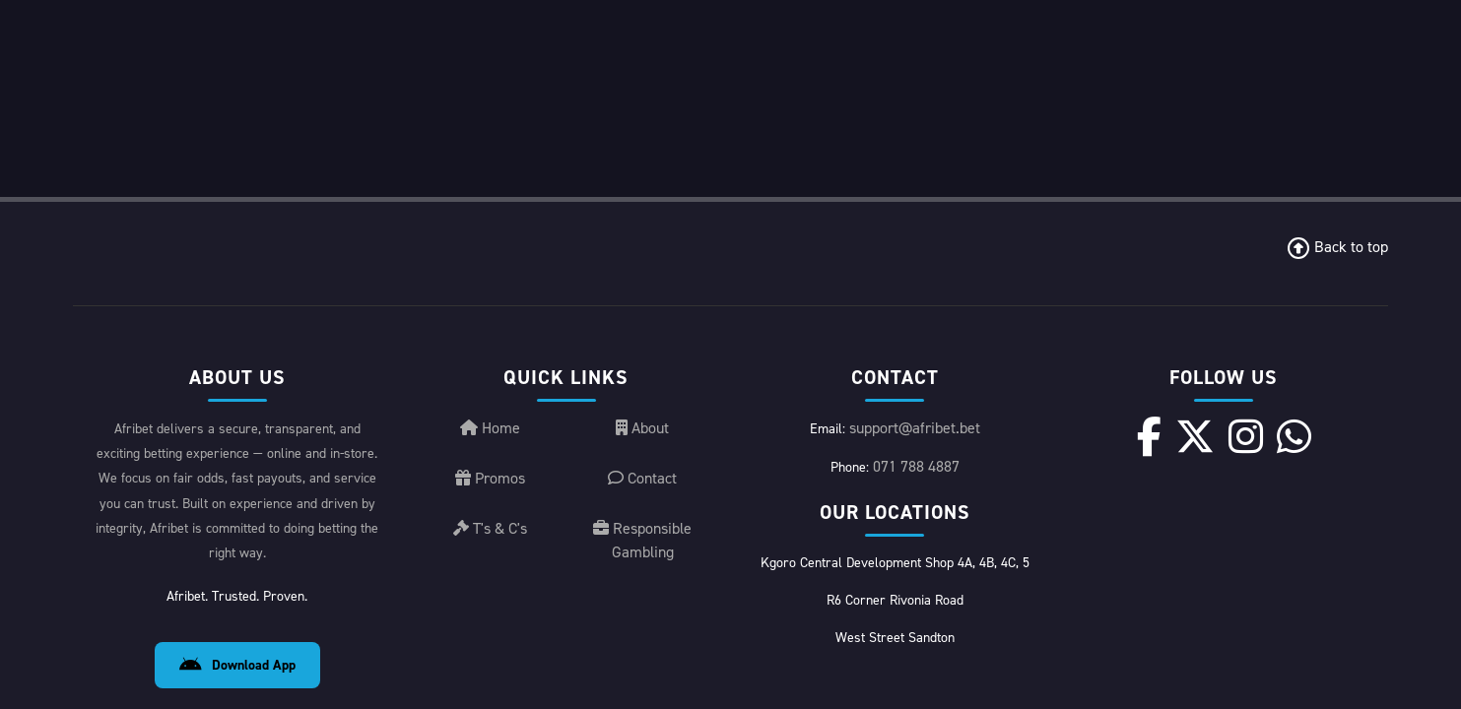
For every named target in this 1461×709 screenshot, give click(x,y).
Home (490, 231)
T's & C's (490, 331)
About (642, 231)
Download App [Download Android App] (237, 469)
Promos (490, 281)
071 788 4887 (916, 269)
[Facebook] (1149, 239)
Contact (642, 281)
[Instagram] (1246, 239)
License (1258, 673)
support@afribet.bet (914, 231)
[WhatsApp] (1294, 239)
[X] (1195, 239)
